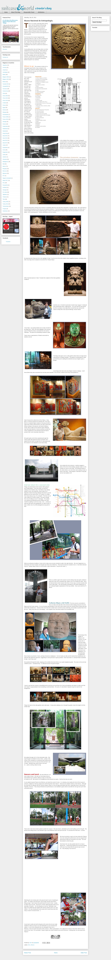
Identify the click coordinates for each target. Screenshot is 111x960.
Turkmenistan (6, 206)
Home (6, 12)
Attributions (41, 12)
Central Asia (5, 91)
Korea (4, 149)
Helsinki (4, 131)
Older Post (84, 952)
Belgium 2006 (6, 77)
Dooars (4, 105)
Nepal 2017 (5, 180)
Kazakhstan (5, 147)
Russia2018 (5, 185)
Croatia (4, 102)
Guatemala (5, 126)
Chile (4, 93)
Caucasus (5, 88)
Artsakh (4, 70)
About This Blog (15, 12)
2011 (29, 945)
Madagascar (5, 161)
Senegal (4, 189)
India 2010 (5, 138)
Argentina (5, 65)
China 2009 (5, 95)
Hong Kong (5, 133)
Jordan (4, 145)
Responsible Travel (29, 12)
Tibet (4, 199)
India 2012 (5, 140)
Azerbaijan (5, 72)
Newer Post (27, 952)
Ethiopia (4, 112)
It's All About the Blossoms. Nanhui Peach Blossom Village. (10, 22)
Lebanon (5, 156)
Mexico (32, 945)
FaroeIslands (5, 114)
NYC (4, 175)
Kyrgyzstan (5, 152)
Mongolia (5, 168)
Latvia (4, 154)
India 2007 (5, 135)
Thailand (4, 197)
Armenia (4, 67)
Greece (4, 124)
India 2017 (5, 142)
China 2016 (5, 98)
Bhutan (4, 81)
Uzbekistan (5, 211)
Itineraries (5, 49)
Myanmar (5, 173)
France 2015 (5, 119)
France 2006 (5, 116)
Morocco (4, 171)
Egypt (4, 107)
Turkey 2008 (5, 201)
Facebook (8, 241)
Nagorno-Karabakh (7, 178)
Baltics (4, 74)
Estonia (4, 109)
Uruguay (4, 208)
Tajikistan (5, 194)
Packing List (5, 57)
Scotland (5, 187)
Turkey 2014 (5, 204)
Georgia (4, 121)
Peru (4, 182)
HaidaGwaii (5, 128)
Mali (3, 164)
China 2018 (5, 100)
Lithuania (5, 159)
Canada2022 (5, 86)
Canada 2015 (6, 84)
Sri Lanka (5, 192)
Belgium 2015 (6, 79)
